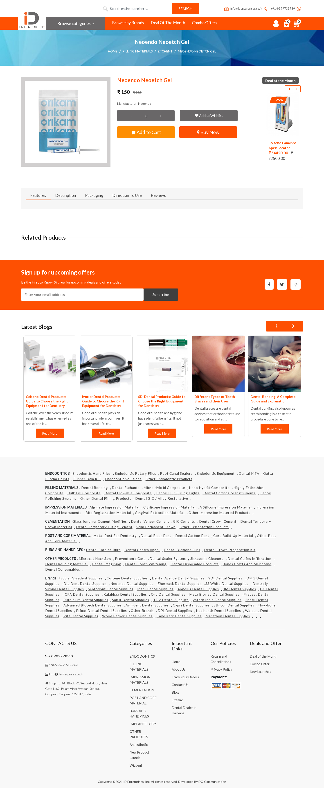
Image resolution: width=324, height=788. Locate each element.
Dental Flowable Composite (128, 493)
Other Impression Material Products (219, 513)
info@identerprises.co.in (243, 8)
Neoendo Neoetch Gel (197, 51)
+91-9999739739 (279, 8)
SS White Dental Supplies (226, 583)
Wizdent (136, 765)
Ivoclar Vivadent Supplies (81, 578)
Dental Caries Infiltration (249, 558)
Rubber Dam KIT (87, 479)
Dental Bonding (94, 488)
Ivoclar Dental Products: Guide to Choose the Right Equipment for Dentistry (103, 401)
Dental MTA (248, 473)
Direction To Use (127, 195)
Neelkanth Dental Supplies (218, 611)
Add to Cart (146, 132)
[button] (66, 122)
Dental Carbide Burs (103, 550)
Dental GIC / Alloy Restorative (161, 498)
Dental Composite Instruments (229, 493)
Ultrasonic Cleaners (206, 558)
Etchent (165, 51)
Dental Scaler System (168, 558)
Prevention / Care (130, 558)
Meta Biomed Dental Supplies (214, 594)
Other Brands (142, 611)
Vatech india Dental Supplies (217, 600)
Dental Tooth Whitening (145, 564)
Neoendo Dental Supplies (131, 583)
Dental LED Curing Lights (178, 493)
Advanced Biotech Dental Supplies (92, 605)
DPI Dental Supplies (175, 611)
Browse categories (75, 23)
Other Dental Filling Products (105, 498)
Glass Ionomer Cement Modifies (99, 521)
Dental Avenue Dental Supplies (178, 578)
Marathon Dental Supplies (227, 616)
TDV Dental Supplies (171, 600)
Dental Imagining (106, 564)
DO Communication (212, 781)
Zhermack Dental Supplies (180, 583)
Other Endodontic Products (169, 479)
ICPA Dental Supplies (81, 594)
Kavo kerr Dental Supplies (179, 616)
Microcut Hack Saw (95, 558)
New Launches (260, 672)
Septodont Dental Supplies (110, 589)
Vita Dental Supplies (80, 616)
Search (186, 8)
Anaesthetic (139, 745)
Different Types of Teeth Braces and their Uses (214, 399)
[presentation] (289, 88)
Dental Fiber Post (156, 536)
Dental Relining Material (66, 564)
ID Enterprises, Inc (136, 781)
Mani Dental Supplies (155, 589)
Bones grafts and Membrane (247, 564)
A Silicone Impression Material (226, 507)
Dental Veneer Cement (150, 521)
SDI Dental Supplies (225, 578)
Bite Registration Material (108, 513)
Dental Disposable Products (195, 564)
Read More (50, 433)
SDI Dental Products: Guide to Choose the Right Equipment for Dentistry (161, 401)
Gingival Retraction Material (159, 513)
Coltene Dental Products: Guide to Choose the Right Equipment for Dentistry (47, 401)
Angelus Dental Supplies (198, 589)
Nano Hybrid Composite (209, 488)
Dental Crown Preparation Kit (229, 550)
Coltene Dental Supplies (127, 578)
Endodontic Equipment (216, 473)
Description (65, 195)
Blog (175, 692)
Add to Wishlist (209, 115)
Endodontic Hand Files (91, 473)
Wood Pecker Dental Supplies (127, 616)
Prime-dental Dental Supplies (101, 611)
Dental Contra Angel (142, 550)
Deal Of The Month (168, 22)
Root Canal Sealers (176, 473)
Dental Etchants (126, 488)
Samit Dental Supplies (130, 600)
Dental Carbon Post (192, 536)
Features (38, 195)
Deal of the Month (263, 656)
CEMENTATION (142, 690)
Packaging (94, 195)
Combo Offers (204, 22)
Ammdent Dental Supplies (147, 605)
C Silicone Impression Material (169, 507)
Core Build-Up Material (233, 536)
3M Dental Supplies (239, 589)
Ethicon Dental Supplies (234, 605)
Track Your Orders (185, 677)
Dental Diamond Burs (182, 550)
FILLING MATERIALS (138, 51)
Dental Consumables (62, 569)
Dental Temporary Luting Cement (104, 527)
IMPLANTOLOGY (143, 724)
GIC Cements (184, 521)
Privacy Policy (221, 669)
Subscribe (161, 294)
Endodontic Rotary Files (135, 473)
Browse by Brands (128, 22)
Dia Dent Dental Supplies (85, 583)
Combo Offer (260, 664)
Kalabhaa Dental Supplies (125, 594)
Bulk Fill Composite (84, 493)
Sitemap (178, 700)
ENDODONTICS (142, 656)
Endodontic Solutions (123, 479)
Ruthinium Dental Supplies (85, 600)
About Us (178, 669)
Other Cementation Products (204, 527)
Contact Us (180, 685)
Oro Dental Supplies (168, 594)
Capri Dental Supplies (191, 605)
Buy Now (208, 132)
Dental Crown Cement (217, 521)
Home (112, 51)
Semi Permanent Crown (156, 527)
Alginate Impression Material (115, 507)
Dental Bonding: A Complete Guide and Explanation (273, 399)
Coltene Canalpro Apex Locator (282, 145)
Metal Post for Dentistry (115, 536)
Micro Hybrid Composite (164, 488)
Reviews (158, 195)
